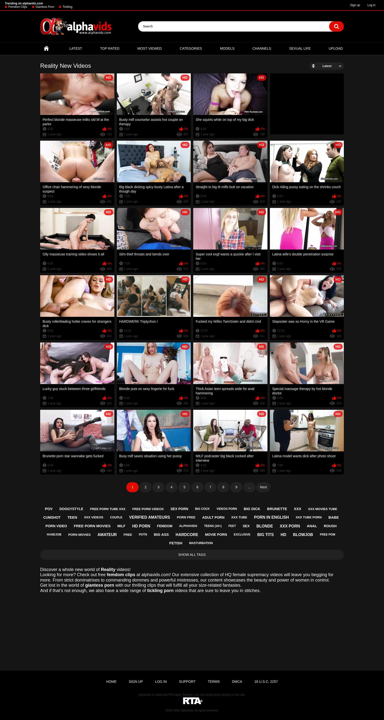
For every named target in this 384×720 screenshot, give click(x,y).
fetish (175, 543)
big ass (161, 534)
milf (121, 526)
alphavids (188, 526)
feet (232, 526)
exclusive (242, 534)
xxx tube (239, 517)
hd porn (141, 526)
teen (72, 517)
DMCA (237, 682)
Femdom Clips (17, 7)
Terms (214, 682)
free (128, 535)
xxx (297, 509)
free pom (327, 534)
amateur (107, 535)
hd (283, 535)
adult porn (213, 517)
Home (46, 48)
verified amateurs (149, 517)
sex (246, 526)
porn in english (271, 517)
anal (312, 526)
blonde (264, 526)
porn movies (79, 535)
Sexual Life (300, 48)
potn (143, 534)
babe (333, 517)
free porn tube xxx (107, 509)
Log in (371, 5)
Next (263, 487)
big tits (265, 535)
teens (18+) (213, 526)
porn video (56, 526)
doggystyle (71, 509)
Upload (336, 48)
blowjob (303, 535)
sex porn (179, 509)
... (249, 487)
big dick (252, 509)
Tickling (67, 7)
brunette (277, 509)
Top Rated (110, 48)
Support (187, 682)
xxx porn (290, 526)
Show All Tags (192, 555)
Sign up (355, 5)
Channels (261, 48)
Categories (191, 48)
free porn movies (92, 526)
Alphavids (186, 710)
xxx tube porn (309, 517)
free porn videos (148, 509)
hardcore (187, 535)
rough (330, 526)
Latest (76, 48)
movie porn (216, 535)
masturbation (201, 543)
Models (227, 48)
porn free (186, 517)
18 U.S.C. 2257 (266, 682)
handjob (54, 534)
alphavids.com (155, 574)
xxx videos (93, 517)
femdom (164, 526)
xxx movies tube (322, 509)
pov (49, 509)
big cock (202, 509)
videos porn (226, 509)
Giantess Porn (45, 7)
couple (116, 517)
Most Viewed (149, 48)
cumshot (52, 517)
